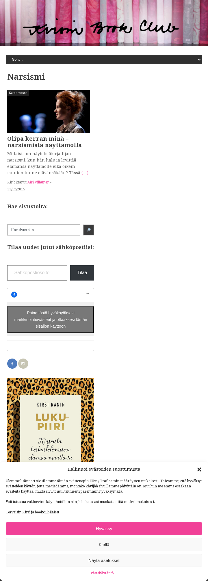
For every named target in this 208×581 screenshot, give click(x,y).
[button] (199, 469)
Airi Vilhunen (38, 182)
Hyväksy (104, 528)
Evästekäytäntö (101, 573)
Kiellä (104, 544)
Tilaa (82, 272)
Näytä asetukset (104, 560)
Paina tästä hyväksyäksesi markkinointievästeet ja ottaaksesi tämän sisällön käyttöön (50, 319)
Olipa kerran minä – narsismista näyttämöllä (44, 142)
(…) (84, 172)
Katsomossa (18, 93)
